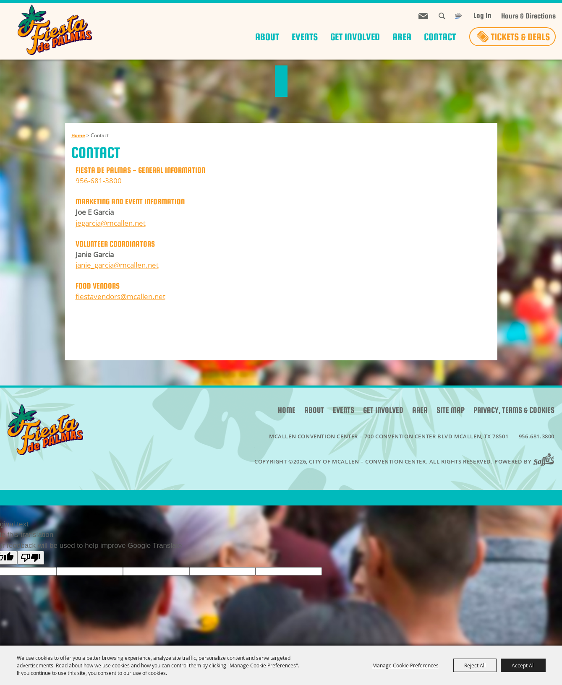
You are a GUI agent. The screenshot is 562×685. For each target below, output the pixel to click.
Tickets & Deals (520, 36)
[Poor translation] (30, 558)
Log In (482, 15)
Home (78, 135)
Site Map (451, 410)
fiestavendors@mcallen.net (120, 296)
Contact (440, 36)
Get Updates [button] (423, 16)
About (267, 36)
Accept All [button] (523, 665)
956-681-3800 (99, 180)
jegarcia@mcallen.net (111, 223)
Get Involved (355, 36)
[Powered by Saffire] (546, 461)
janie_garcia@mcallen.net (117, 265)
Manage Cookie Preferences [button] (405, 665)
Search (442, 16)
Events (305, 36)
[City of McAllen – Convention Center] (54, 30)
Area (401, 36)
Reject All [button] (475, 665)
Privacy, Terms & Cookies (513, 410)
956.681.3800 (536, 436)
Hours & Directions (528, 16)
